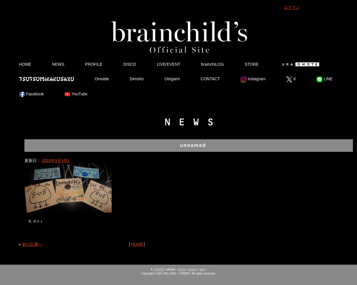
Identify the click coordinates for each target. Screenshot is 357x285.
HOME (25, 64)
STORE (252, 64)
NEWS (58, 64)
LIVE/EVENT (168, 64)
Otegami (172, 78)
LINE (325, 79)
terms (181, 269)
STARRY (159, 269)
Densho (137, 78)
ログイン (292, 7)
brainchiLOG (212, 64)
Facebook (31, 94)
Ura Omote (299, 64)
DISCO (129, 64)
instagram (253, 79)
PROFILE (93, 64)
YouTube (76, 94)
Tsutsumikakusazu (46, 79)
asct (201, 269)
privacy (192, 269)
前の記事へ (32, 244)
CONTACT (210, 78)
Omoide (102, 78)
